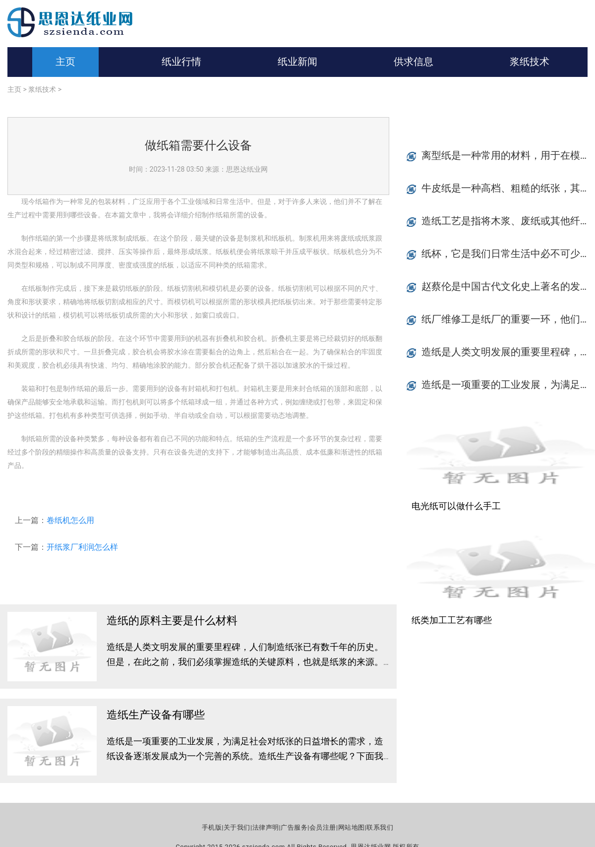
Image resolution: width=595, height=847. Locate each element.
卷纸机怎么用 (70, 520)
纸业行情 (181, 61)
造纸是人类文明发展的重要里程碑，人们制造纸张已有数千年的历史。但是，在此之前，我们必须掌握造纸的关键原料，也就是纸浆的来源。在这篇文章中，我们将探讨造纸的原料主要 (245, 662)
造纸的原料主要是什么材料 (172, 620)
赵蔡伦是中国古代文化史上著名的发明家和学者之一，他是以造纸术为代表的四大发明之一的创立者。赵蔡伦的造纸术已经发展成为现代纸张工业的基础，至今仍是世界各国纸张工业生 (508, 286)
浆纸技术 (529, 61)
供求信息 (413, 61)
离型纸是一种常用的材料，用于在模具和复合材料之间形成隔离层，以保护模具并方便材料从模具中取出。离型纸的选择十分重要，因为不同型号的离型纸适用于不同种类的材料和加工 (508, 155)
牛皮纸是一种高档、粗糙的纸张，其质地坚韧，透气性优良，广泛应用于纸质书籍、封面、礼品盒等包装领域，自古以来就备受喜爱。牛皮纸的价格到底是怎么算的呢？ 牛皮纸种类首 (508, 188)
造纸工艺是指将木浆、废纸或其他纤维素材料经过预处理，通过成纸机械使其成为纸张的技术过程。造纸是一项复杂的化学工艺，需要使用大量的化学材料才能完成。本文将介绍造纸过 (508, 221)
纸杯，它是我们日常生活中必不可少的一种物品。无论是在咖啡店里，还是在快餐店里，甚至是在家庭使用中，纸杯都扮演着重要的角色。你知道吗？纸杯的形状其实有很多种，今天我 (508, 254)
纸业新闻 (297, 61)
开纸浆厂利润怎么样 (82, 547)
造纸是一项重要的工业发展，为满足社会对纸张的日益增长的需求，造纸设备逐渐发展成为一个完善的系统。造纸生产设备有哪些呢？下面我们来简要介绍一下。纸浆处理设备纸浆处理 (245, 756)
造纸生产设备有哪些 (156, 715)
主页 (65, 61)
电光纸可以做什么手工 (456, 506)
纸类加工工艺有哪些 (452, 620)
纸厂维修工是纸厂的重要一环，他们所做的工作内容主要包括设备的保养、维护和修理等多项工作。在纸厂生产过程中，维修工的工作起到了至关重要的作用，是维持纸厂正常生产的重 (508, 319)
